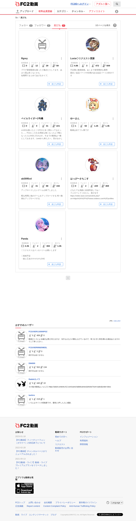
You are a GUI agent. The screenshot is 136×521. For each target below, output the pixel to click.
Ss (16, 17)
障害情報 (84, 444)
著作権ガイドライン (88, 502)
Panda (24, 239)
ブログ (54, 515)
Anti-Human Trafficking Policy (82, 506)
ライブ (24, 515)
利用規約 (84, 440)
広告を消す (117, 321)
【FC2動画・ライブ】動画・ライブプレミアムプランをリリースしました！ (31, 465)
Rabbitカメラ (34, 379)
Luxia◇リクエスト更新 (82, 58)
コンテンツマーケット (39, 515)
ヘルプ (58, 440)
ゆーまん (74, 118)
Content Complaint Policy (54, 506)
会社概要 (48, 502)
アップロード (25, 11)
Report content (33, 506)
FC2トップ (20, 502)
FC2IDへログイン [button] (80, 4)
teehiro (32, 395)
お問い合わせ (34, 502)
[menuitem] (117, 4)
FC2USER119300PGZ (38, 331)
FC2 (22, 3)
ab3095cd (26, 178)
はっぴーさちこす (79, 178)
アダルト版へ (103, 4)
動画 (17, 515)
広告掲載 (19, 506)
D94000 (32, 363)
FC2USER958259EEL (38, 347)
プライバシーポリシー (65, 502)
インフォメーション (89, 437)
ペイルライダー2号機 (32, 118)
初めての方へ (61, 437)
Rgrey (24, 58)
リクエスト (60, 444)
